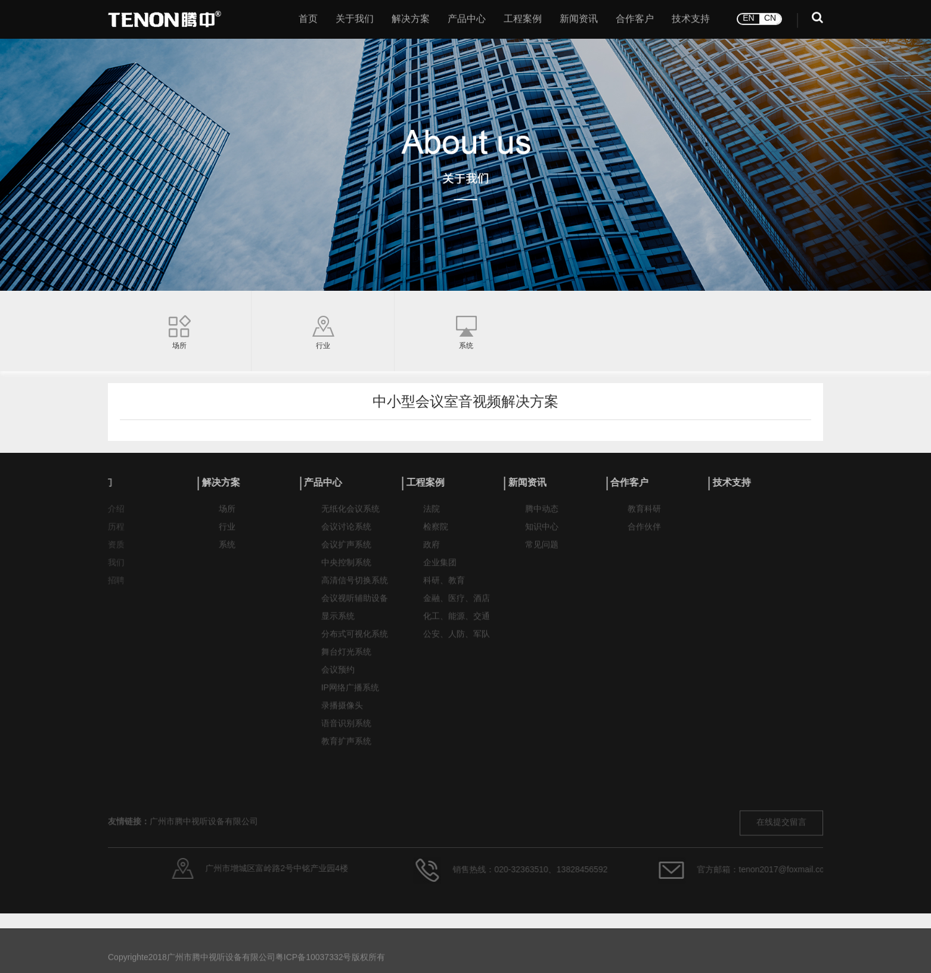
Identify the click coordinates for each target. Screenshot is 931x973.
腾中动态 (541, 515)
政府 (431, 551)
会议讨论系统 (346, 533)
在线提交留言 (781, 850)
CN (770, 15)
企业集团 (440, 569)
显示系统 (338, 622)
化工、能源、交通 (456, 622)
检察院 (435, 533)
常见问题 (541, 551)
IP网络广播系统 (350, 694)
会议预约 (338, 676)
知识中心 (541, 533)
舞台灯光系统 (346, 658)
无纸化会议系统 (350, 515)
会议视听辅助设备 (354, 605)
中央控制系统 (346, 569)
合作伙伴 (644, 533)
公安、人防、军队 (456, 640)
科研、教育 (444, 587)
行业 (227, 533)
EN (748, 15)
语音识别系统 (346, 730)
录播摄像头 (342, 712)
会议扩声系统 (346, 551)
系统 (227, 551)
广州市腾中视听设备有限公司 (204, 849)
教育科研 (644, 515)
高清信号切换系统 (354, 587)
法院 (431, 515)
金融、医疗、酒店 (456, 605)
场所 (227, 515)
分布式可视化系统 (354, 640)
